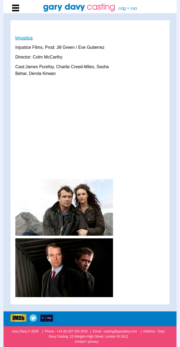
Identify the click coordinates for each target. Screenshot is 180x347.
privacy (93, 341)
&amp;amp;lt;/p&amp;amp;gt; (90, 131)
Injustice (24, 38)
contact (80, 341)
